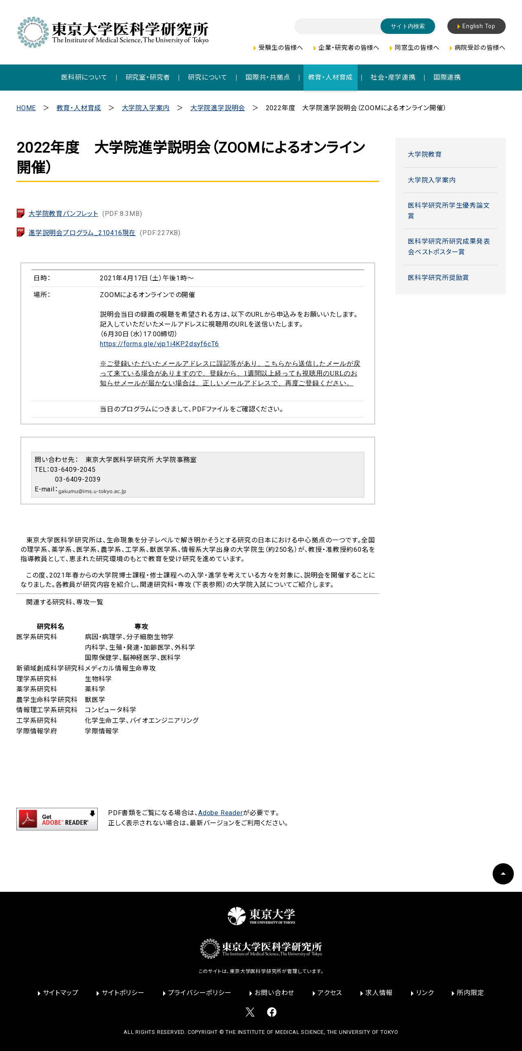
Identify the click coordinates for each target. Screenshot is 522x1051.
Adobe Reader (220, 813)
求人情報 (379, 993)
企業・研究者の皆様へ (349, 47)
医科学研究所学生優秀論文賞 (449, 211)
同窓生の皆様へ (417, 47)
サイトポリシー (123, 993)
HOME (26, 108)
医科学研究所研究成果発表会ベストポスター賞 (449, 247)
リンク (425, 993)
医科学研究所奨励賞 (438, 278)
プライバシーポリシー (200, 993)
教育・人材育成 (79, 108)
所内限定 (470, 993)
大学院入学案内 (146, 108)
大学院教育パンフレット (85, 214)
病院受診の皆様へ (480, 47)
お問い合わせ (274, 993)
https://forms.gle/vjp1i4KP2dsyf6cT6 (159, 344)
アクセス (330, 993)
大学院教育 (425, 154)
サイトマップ (61, 993)
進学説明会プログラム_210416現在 (105, 233)
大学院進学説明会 (217, 108)
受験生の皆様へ (281, 47)
